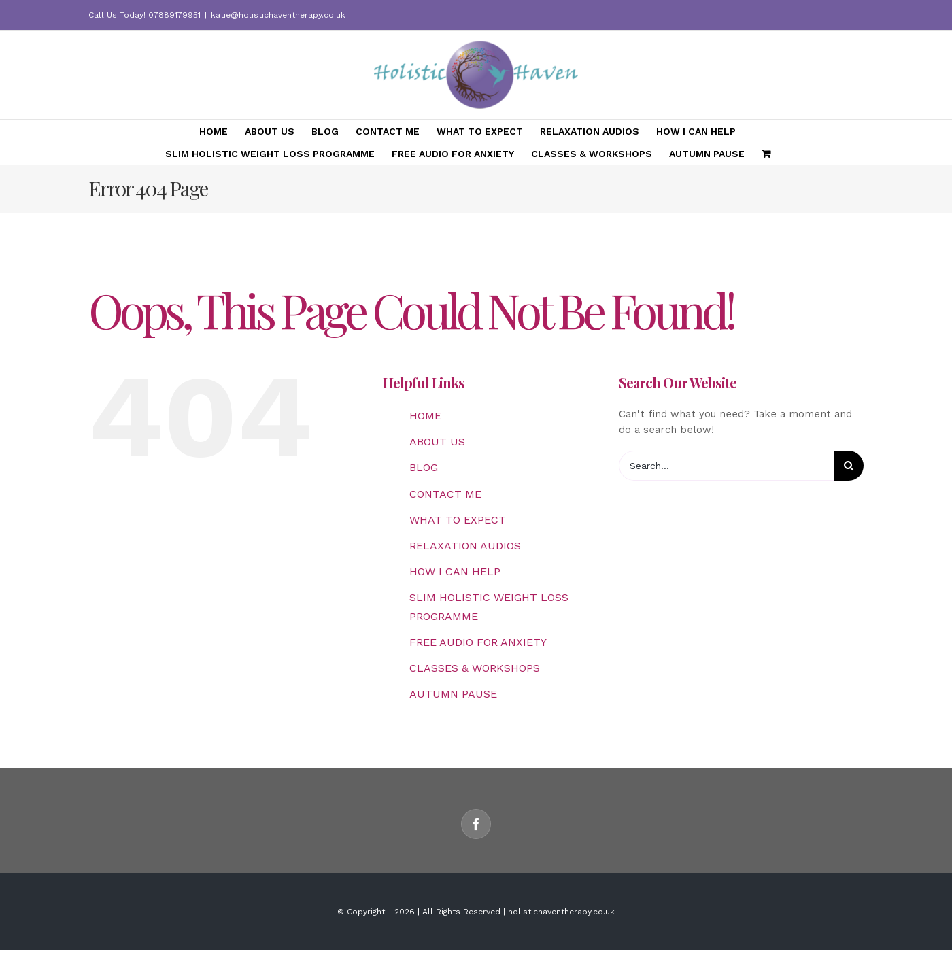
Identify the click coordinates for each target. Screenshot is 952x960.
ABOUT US (437, 441)
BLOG (423, 467)
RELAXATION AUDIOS (465, 545)
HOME (425, 415)
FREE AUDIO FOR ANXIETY (478, 642)
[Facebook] (476, 824)
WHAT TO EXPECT (457, 519)
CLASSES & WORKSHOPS (474, 668)
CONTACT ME (445, 493)
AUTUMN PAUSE (453, 693)
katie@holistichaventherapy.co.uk (278, 15)
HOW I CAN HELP (454, 571)
